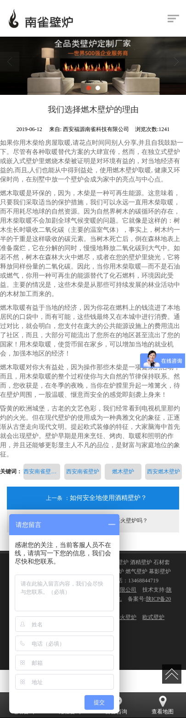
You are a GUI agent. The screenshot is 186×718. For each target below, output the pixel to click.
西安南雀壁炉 (82, 471)
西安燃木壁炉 (163, 471)
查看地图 (163, 705)
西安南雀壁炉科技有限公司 (41, 471)
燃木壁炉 (123, 471)
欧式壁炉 (153, 617)
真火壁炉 (125, 617)
